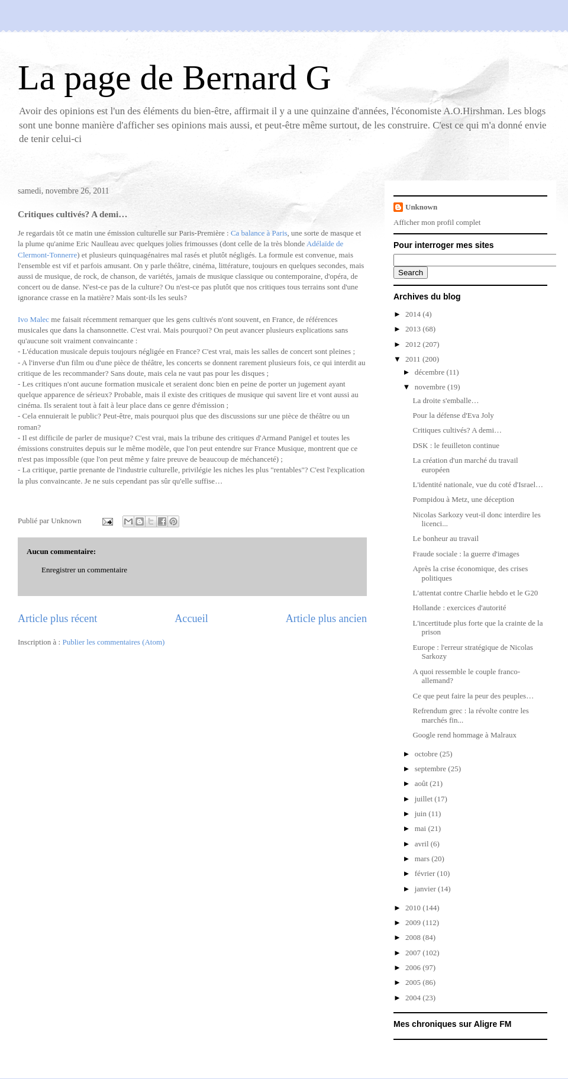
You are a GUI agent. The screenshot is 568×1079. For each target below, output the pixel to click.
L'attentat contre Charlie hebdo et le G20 (475, 592)
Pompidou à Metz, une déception (463, 499)
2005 (413, 982)
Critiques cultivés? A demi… (457, 430)
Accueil (191, 618)
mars (423, 858)
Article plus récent (57, 618)
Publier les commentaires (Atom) (113, 641)
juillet (425, 798)
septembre (431, 768)
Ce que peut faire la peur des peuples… (473, 695)
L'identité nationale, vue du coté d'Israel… (477, 484)
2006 (413, 967)
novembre (431, 386)
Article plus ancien (326, 618)
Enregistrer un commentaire (84, 569)
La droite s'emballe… (445, 400)
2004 (413, 997)
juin (421, 813)
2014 (413, 314)
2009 (413, 922)
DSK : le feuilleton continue (455, 445)
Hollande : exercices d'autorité (459, 607)
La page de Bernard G (174, 77)
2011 (413, 359)
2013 (413, 328)
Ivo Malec (34, 319)
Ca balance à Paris (259, 232)
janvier (426, 888)
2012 (413, 344)
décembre (431, 372)
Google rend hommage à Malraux (464, 734)
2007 (413, 952)
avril (423, 843)
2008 (413, 937)
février (426, 873)
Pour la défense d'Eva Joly (452, 415)
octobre (427, 753)
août (422, 783)
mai (421, 828)
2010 (413, 907)
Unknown (421, 206)
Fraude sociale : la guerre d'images (465, 553)
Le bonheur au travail (445, 538)
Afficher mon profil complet (436, 222)
